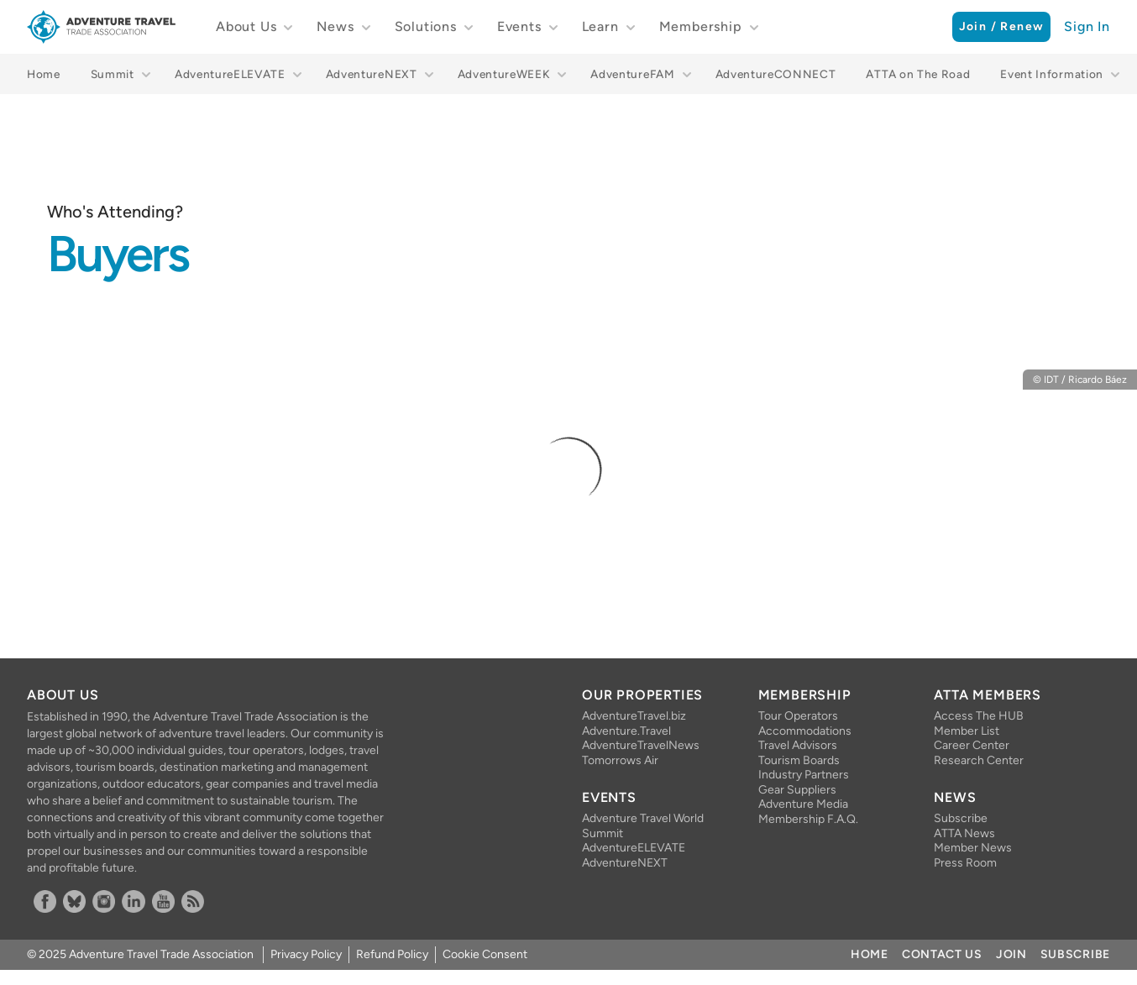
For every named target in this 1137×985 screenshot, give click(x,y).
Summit (112, 74)
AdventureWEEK (504, 74)
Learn (600, 26)
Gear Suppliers (797, 790)
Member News (973, 848)
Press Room (965, 863)
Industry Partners (803, 775)
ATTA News (964, 833)
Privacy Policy (306, 954)
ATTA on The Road (918, 74)
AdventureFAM (632, 74)
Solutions (426, 26)
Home (43, 74)
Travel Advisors (797, 745)
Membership (700, 26)
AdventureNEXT (371, 74)
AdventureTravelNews (640, 745)
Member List (966, 731)
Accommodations (804, 731)
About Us (246, 26)
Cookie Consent (485, 954)
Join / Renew (1002, 26)
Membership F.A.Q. (808, 819)
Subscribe (961, 818)
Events (519, 26)
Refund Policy (392, 954)
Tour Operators (798, 716)
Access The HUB (979, 716)
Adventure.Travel (626, 731)
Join (1011, 954)
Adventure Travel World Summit (643, 826)
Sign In (1087, 26)
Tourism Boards (799, 760)
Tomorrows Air (620, 760)
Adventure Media (803, 804)
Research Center (979, 760)
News (335, 26)
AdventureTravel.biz (634, 716)
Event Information (1051, 74)
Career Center (971, 745)
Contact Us (942, 954)
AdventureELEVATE (230, 74)
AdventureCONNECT (775, 74)
